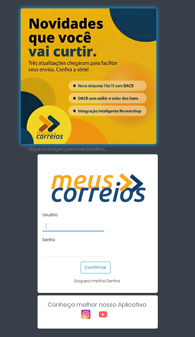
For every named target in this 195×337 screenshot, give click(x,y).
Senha (48, 240)
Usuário (50, 215)
